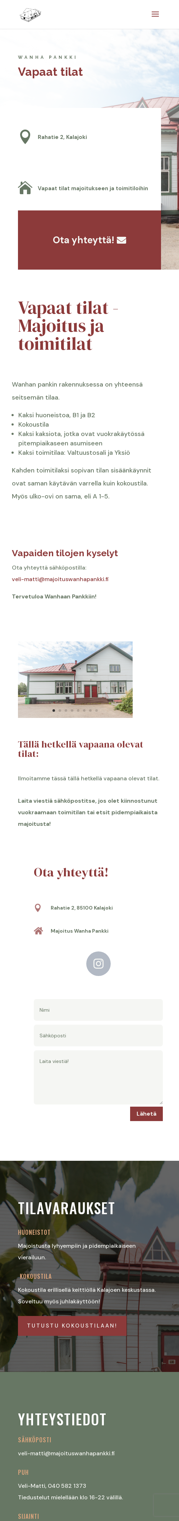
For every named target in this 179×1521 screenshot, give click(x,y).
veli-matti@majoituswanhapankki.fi (61, 579)
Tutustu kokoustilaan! (72, 1325)
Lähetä (146, 1113)
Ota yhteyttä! (83, 240)
